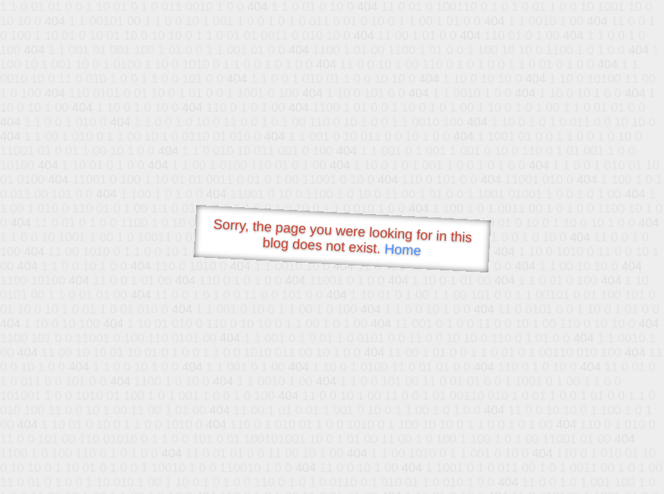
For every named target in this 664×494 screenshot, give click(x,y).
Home (402, 249)
